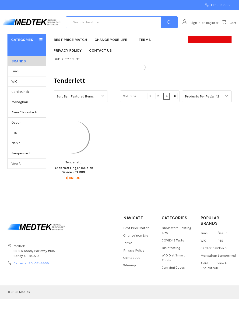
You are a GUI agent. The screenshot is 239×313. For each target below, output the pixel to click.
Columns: (130, 110)
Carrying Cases (173, 282)
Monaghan (19, 116)
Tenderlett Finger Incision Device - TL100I (73, 184)
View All (16, 178)
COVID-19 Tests (173, 255)
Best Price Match (70, 54)
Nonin (16, 157)
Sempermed (20, 168)
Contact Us (100, 64)
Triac (15, 85)
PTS (14, 147)
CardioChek (20, 106)
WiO (14, 96)
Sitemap (129, 280)
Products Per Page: (199, 111)
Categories (22, 54)
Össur (16, 137)
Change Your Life (113, 54)
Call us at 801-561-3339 (31, 278)
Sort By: (62, 110)
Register (207, 30)
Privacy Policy (68, 64)
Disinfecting (171, 262)
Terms (145, 54)
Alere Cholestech (24, 127)
